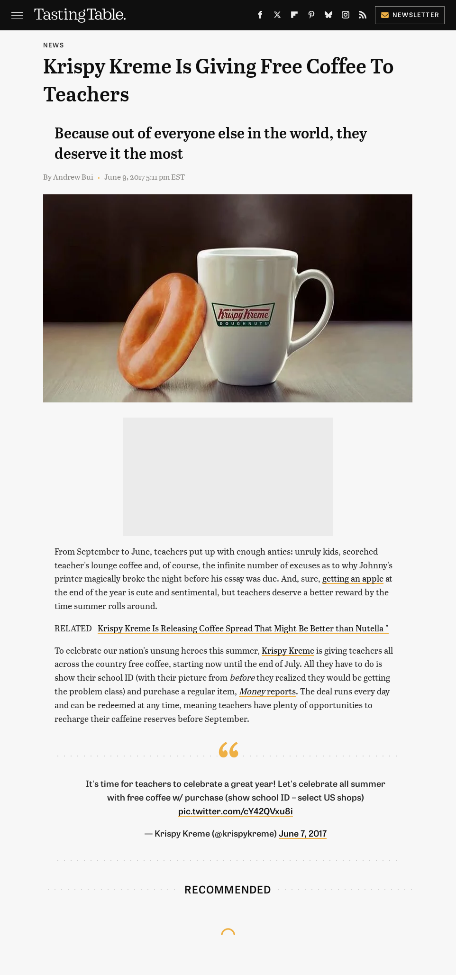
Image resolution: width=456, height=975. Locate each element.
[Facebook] (260, 16)
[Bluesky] (328, 16)
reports (267, 691)
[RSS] (362, 16)
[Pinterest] (311, 16)
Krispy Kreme (288, 650)
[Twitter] (277, 16)
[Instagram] (345, 16)
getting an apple (352, 578)
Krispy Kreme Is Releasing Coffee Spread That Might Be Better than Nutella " (243, 628)
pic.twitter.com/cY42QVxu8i (235, 810)
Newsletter (409, 14)
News (53, 45)
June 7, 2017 (303, 833)
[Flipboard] (294, 16)
